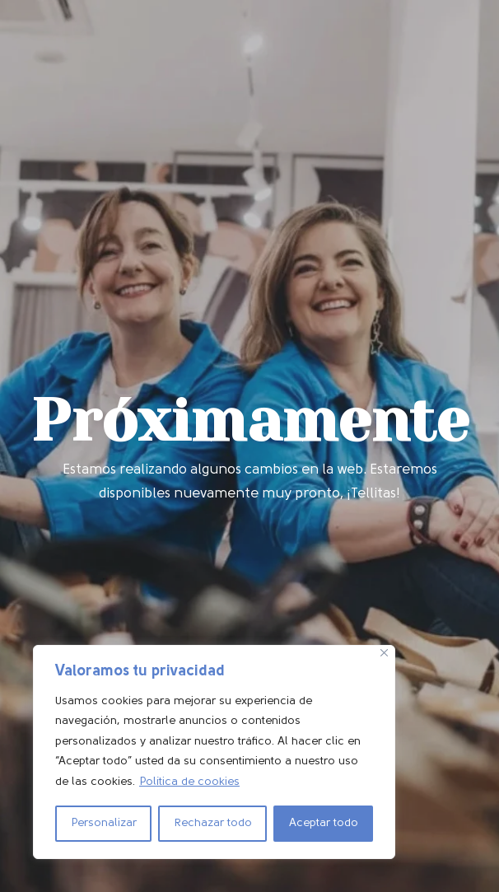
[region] (214, 752)
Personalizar (104, 823)
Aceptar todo (323, 823)
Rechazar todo (213, 823)
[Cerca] (384, 652)
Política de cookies (189, 782)
